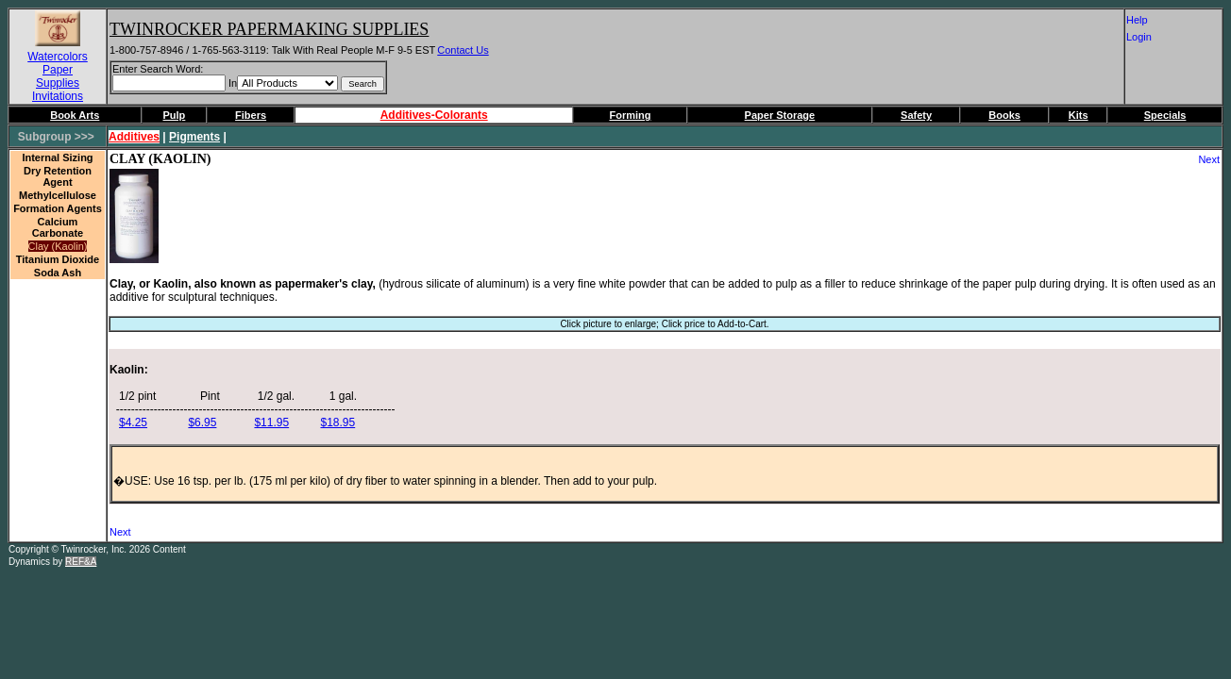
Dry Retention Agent (58, 176)
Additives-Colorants (434, 115)
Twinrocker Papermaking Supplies (269, 29)
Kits (1078, 115)
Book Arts (74, 115)
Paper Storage (780, 115)
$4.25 (133, 422)
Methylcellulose (57, 195)
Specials (1165, 115)
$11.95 (271, 422)
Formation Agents (57, 208)
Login (1146, 36)
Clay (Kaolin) (58, 246)
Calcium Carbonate (57, 227)
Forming (629, 115)
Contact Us (462, 50)
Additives (134, 136)
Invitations (57, 96)
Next (1209, 159)
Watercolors (57, 56)
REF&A (80, 561)
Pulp (174, 115)
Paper (57, 69)
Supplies (57, 83)
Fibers (250, 115)
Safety (916, 115)
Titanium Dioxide (57, 259)
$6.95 (202, 422)
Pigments (194, 136)
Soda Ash (57, 272)
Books (1004, 115)
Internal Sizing (57, 157)
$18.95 (337, 422)
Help (1147, 19)
